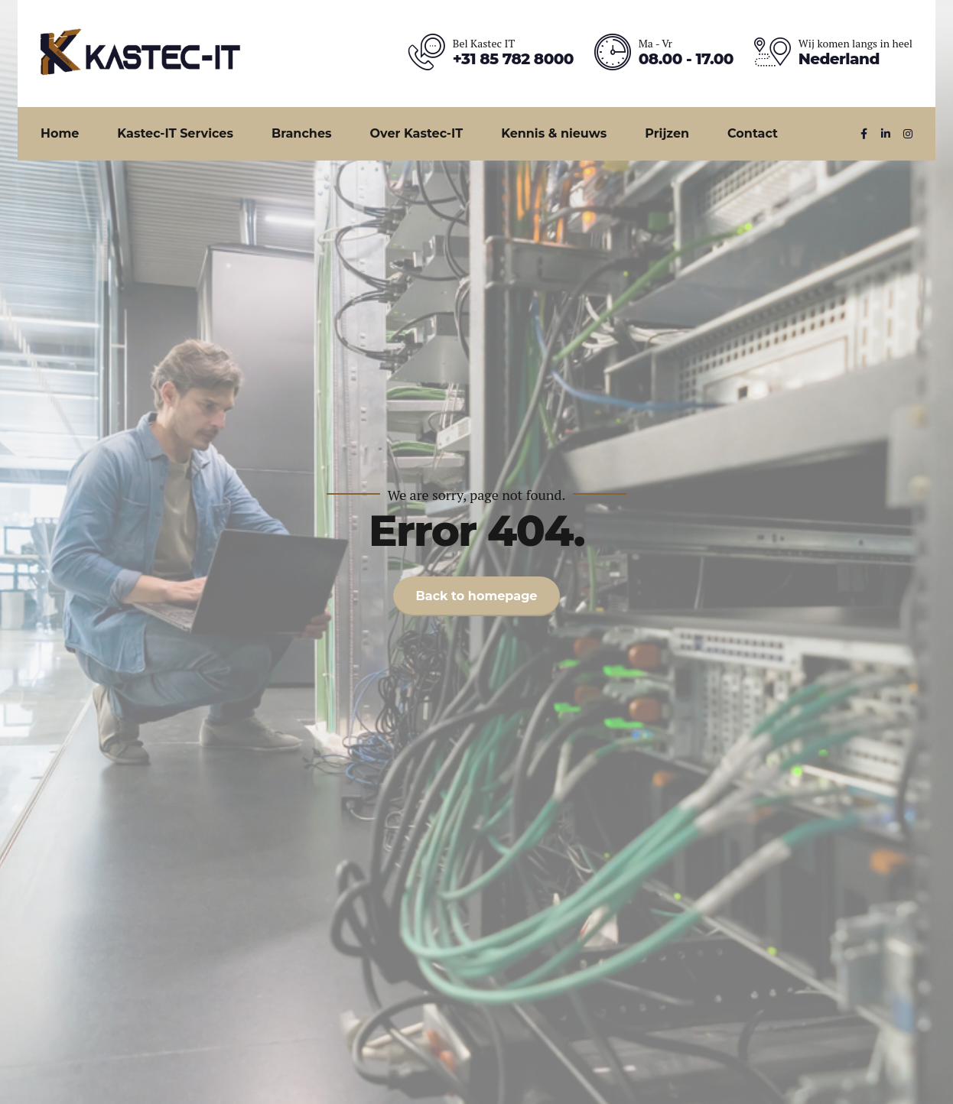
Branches (302, 133)
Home (60, 133)
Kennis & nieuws (554, 133)
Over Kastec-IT (416, 133)
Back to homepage (477, 596)
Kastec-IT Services (175, 133)
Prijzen (667, 133)
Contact (752, 133)
